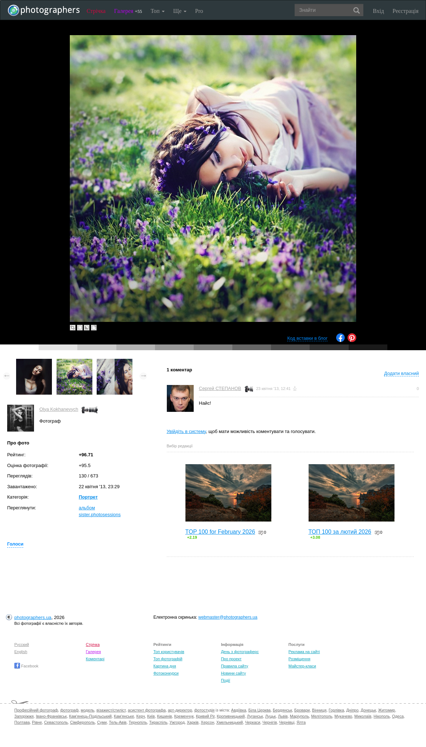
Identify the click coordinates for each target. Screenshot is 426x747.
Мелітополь (321, 716)
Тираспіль (158, 722)
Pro (199, 11)
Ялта (300, 722)
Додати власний (401, 373)
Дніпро (352, 710)
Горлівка (336, 710)
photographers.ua (32, 617)
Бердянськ (282, 710)
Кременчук (184, 716)
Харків (193, 722)
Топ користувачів (168, 652)
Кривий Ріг (205, 716)
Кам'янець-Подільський (90, 716)
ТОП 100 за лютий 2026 (340, 532)
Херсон (207, 722)
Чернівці (287, 722)
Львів (282, 716)
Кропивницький (231, 716)
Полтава (22, 722)
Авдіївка (238, 710)
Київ (151, 716)
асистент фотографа (147, 710)
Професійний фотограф (36, 710)
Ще (180, 11)
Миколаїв (363, 716)
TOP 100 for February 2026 (220, 532)
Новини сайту (233, 673)
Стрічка (96, 11)
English (20, 652)
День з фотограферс (240, 652)
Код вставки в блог (307, 338)
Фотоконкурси (165, 673)
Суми (102, 722)
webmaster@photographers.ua (227, 617)
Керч (140, 716)
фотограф (69, 710)
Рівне (37, 722)
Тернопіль (138, 722)
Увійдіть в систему (186, 431)
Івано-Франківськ (51, 716)
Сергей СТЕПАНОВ (220, 388)
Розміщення (299, 659)
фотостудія (204, 710)
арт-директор (180, 710)
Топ (158, 11)
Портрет (88, 497)
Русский (21, 644)
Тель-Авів (117, 722)
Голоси (15, 544)
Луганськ (255, 716)
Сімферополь (82, 722)
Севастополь (56, 722)
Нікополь (382, 716)
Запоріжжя (24, 716)
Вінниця (319, 710)
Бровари (302, 710)
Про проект (231, 659)
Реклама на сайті (304, 652)
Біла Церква (259, 710)
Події (225, 680)
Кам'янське (124, 716)
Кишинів (164, 716)
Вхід (378, 11)
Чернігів (269, 722)
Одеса (397, 716)
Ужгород (177, 722)
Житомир (386, 710)
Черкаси (252, 722)
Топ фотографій (167, 659)
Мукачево (343, 716)
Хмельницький (229, 722)
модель (88, 710)
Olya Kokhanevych (58, 409)
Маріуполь (299, 716)
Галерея (128, 11)
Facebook (26, 666)
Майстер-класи (302, 666)
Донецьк (368, 710)
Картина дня (164, 666)
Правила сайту (234, 666)
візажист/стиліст (110, 710)
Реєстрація (405, 11)
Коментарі (95, 659)
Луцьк (270, 716)
